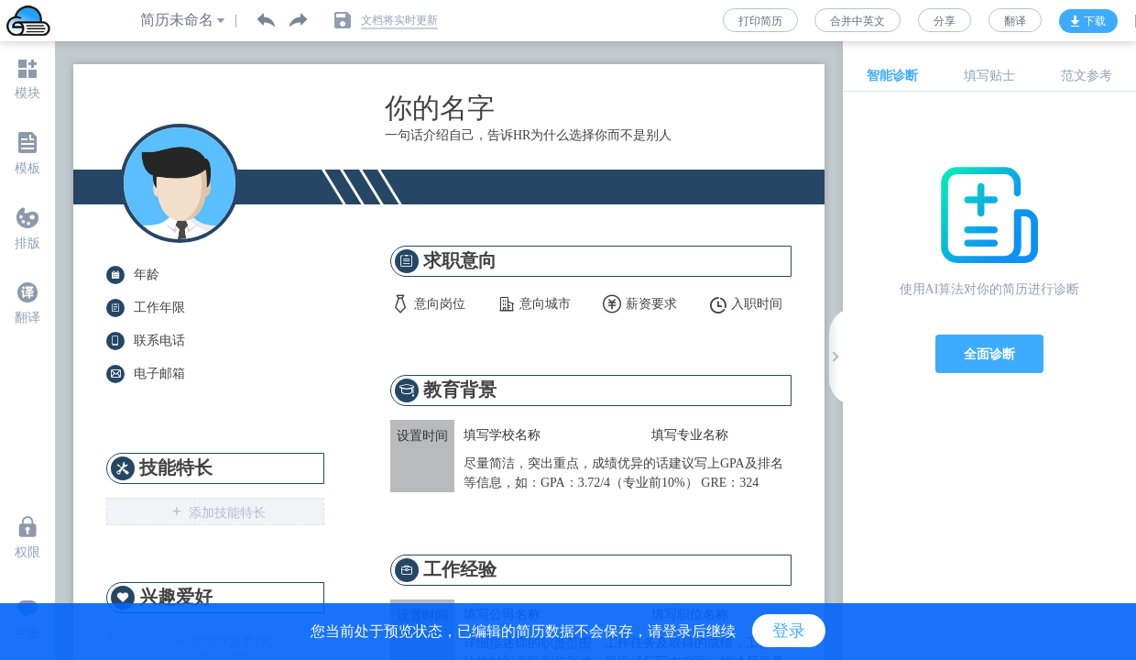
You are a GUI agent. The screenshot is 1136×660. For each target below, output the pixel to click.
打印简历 (760, 21)
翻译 (1015, 21)
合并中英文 (857, 21)
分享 (945, 21)
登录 (788, 631)
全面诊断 (989, 353)
